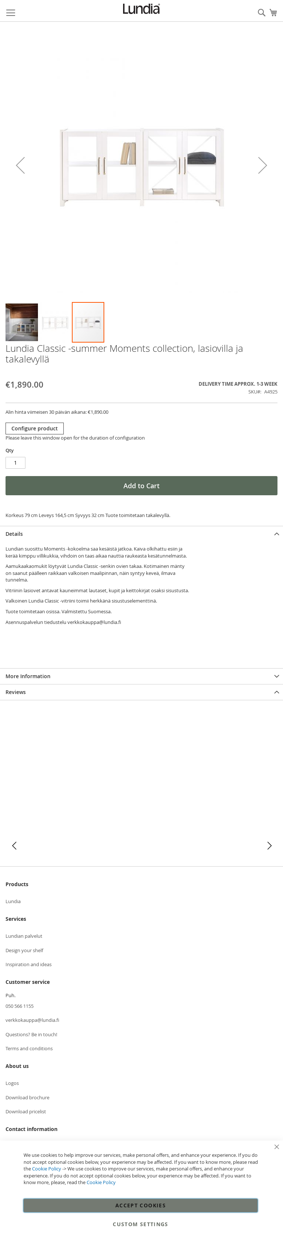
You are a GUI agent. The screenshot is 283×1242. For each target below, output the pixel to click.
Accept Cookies (140, 1205)
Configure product (34, 428)
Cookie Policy (46, 1168)
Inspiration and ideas (29, 964)
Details (14, 533)
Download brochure (27, 1097)
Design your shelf (24, 950)
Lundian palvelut (24, 936)
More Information (28, 676)
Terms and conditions (29, 1048)
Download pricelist (26, 1111)
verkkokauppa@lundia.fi (32, 1020)
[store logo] (141, 9)
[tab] (141, 534)
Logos (12, 1083)
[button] (20, 165)
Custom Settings (140, 1224)
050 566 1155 (20, 1006)
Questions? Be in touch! (31, 1034)
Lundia (13, 901)
